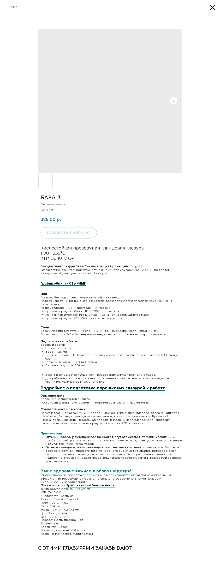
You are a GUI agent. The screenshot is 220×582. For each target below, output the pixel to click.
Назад (12, 7)
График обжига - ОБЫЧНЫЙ (63, 283)
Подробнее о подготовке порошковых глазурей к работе (103, 388)
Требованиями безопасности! (90, 485)
